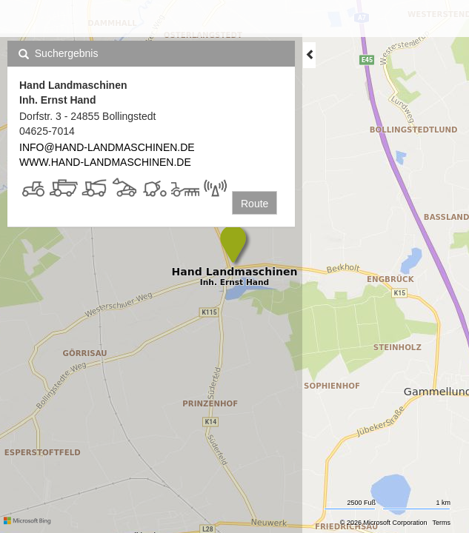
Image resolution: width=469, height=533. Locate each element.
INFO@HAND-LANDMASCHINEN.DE (107, 147)
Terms (442, 522)
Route (254, 203)
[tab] (151, 54)
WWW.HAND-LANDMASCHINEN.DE (105, 162)
